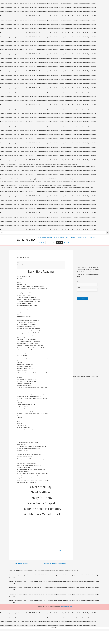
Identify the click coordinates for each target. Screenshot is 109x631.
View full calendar (60, 551)
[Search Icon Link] (70, 243)
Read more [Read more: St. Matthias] (19, 547)
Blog (67, 237)
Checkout (66, 243)
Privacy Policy (54, 628)
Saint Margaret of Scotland (22, 564)
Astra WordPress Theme (66, 607)
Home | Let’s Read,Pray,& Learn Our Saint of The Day (51, 237)
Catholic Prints (92, 237)
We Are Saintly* (26, 240)
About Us (73, 237)
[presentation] (88, 295)
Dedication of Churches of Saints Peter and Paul (55, 564)
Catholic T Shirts (82, 237)
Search (59, 242)
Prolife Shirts (41, 243)
